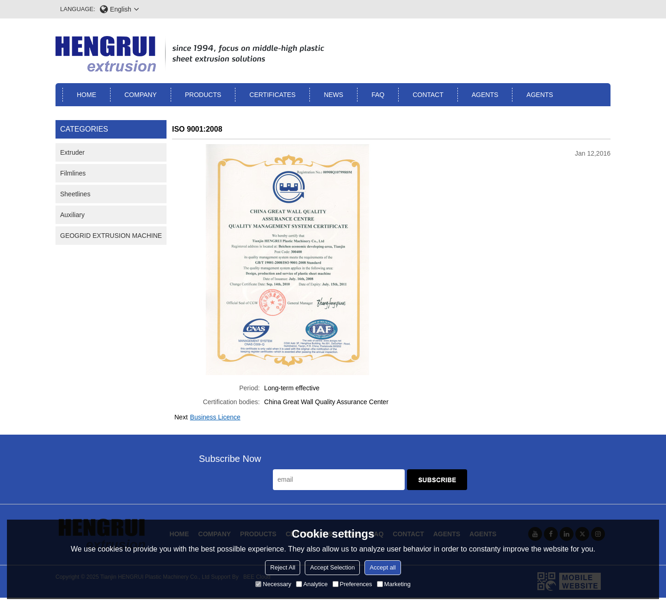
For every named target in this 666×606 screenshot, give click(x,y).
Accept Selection (332, 567)
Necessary (273, 584)
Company (140, 94)
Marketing (394, 584)
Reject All (282, 567)
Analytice (312, 584)
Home (86, 94)
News (333, 94)
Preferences (352, 584)
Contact (428, 94)
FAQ (377, 94)
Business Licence (215, 417)
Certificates (272, 94)
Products (203, 94)
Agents (485, 94)
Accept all (382, 567)
